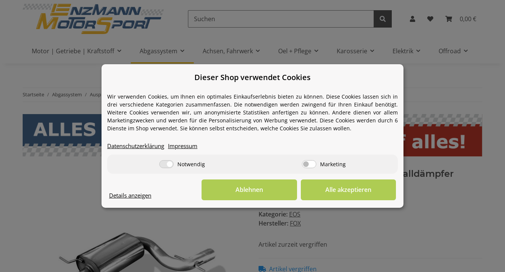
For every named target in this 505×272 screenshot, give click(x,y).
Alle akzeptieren (358, 190)
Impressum (191, 146)
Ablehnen (279, 190)
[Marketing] (309, 164)
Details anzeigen (132, 196)
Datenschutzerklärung (139, 146)
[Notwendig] (166, 164)
